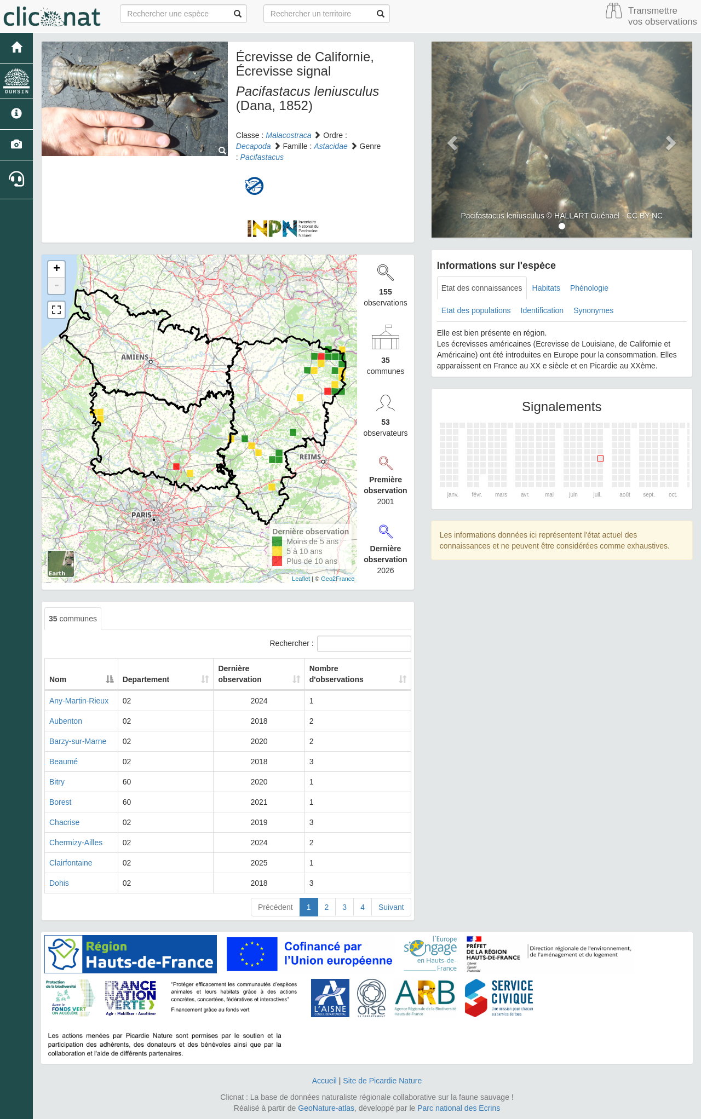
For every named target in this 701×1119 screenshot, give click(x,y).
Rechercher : (340, 644)
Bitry (57, 781)
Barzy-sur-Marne (77, 741)
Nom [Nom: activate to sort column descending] (57, 679)
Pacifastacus (262, 157)
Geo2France (337, 578)
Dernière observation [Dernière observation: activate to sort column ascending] (233, 674)
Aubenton (65, 721)
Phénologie (589, 288)
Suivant (391, 907)
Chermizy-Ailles (75, 842)
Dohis (59, 883)
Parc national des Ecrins (458, 1108)
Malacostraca (288, 135)
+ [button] (56, 269)
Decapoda (253, 146)
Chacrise (64, 822)
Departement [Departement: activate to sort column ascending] (164, 679)
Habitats (546, 288)
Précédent (275, 907)
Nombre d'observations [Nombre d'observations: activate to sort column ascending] (336, 674)
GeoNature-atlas (326, 1108)
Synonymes (593, 310)
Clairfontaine (71, 862)
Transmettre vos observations (662, 16)
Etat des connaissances (481, 288)
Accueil (324, 1080)
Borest (60, 802)
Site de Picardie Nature (382, 1080)
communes (73, 618)
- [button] (56, 286)
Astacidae (330, 146)
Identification (542, 310)
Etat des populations (476, 310)
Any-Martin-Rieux (78, 700)
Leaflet (301, 578)
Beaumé (63, 761)
